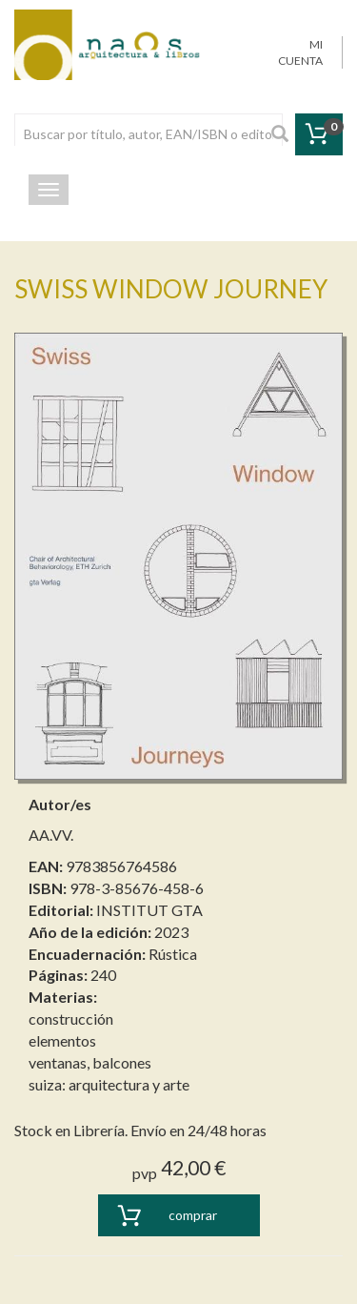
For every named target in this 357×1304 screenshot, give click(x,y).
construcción (71, 1018)
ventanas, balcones (90, 1062)
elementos (62, 1040)
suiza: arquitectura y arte (109, 1084)
